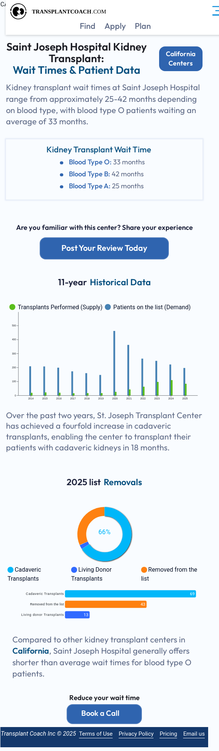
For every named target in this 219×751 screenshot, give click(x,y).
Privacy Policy (141, 733)
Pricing (173, 733)
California (36, 651)
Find (87, 26)
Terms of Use (101, 733)
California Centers (186, 58)
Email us (199, 733)
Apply (115, 26)
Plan (143, 26)
